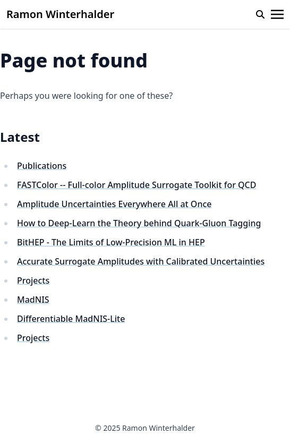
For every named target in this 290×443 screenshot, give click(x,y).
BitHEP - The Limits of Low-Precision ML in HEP (111, 242)
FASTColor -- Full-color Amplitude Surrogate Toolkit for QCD (136, 185)
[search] (260, 14)
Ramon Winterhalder (60, 14)
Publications (41, 166)
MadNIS (33, 299)
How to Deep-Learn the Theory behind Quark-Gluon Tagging (139, 223)
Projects (33, 280)
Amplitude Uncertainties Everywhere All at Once (114, 204)
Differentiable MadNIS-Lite (71, 319)
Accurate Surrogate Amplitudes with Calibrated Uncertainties (141, 261)
